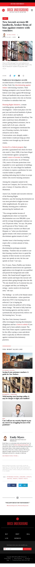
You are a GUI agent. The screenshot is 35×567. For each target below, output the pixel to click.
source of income (14, 157)
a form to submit (22, 324)
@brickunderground (12, 505)
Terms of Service (18, 558)
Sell (28, 534)
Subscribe (27, 549)
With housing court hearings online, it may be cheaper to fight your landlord (15, 397)
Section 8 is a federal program (12, 147)
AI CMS (28, 560)
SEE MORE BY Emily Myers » (10, 455)
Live (6, 538)
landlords (22, 476)
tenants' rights (23, 478)
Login (8, 560)
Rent (5, 18)
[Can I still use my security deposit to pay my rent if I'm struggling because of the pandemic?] (17, 409)
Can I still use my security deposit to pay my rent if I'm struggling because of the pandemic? (16, 423)
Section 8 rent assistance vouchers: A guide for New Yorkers (15, 373)
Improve (17, 538)
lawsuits (29, 476)
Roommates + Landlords (9, 394)
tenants (15, 478)
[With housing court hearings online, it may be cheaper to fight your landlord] (17, 385)
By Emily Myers (11, 34)
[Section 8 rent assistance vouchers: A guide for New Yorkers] (17, 361)
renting (9, 478)
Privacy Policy (7, 558)
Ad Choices (27, 558)
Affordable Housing (8, 370)
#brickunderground (23, 505)
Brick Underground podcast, (21, 445)
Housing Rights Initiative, (11, 105)
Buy (6, 534)
